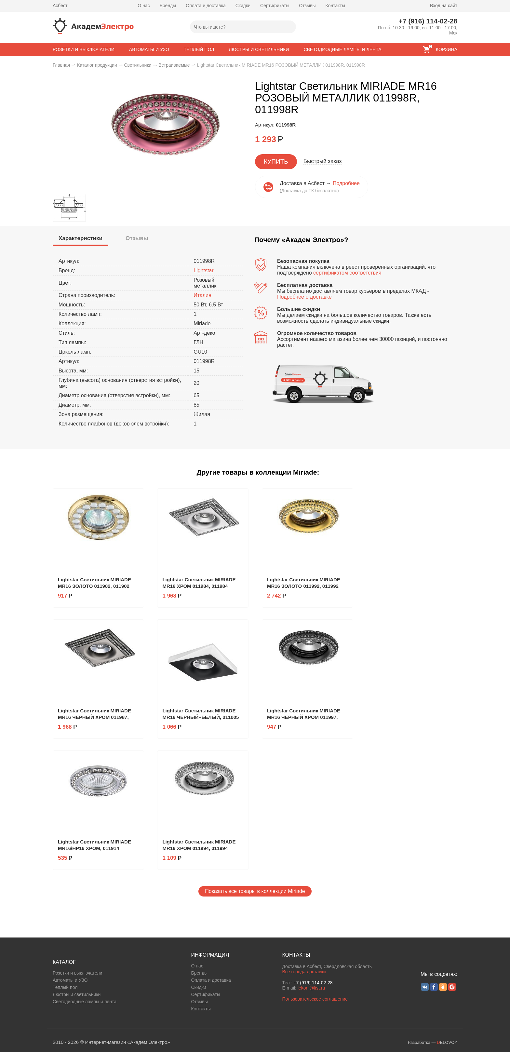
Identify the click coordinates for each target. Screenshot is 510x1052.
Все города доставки (304, 971)
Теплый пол (65, 987)
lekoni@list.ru (311, 988)
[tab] (80, 239)
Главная (61, 65)
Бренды (168, 5)
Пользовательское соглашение (315, 999)
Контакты (335, 5)
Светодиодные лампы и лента (84, 1001)
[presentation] (80, 239)
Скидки (242, 5)
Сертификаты (274, 5)
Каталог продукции (97, 65)
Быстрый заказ (322, 161)
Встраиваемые (174, 65)
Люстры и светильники (77, 994)
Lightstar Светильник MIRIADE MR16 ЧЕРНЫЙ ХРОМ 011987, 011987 (94, 717)
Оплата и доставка (205, 5)
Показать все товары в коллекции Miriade (255, 891)
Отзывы (307, 5)
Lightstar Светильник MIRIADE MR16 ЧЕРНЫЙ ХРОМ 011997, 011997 (303, 717)
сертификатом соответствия (347, 273)
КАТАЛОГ (64, 962)
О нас (144, 5)
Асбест (60, 5)
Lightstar (203, 270)
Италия (202, 295)
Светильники (137, 65)
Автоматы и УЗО (70, 980)
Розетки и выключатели (77, 973)
